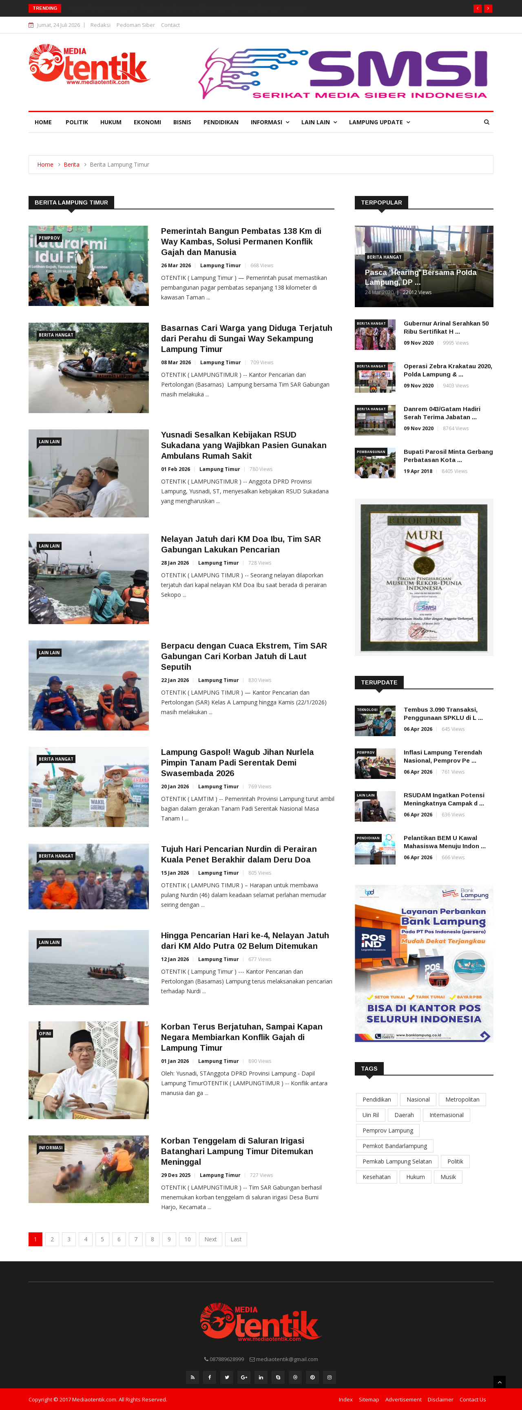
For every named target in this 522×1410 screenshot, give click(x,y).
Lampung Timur (220, 265)
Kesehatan (377, 1177)
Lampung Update (379, 122)
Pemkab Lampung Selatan (397, 1161)
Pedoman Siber (136, 25)
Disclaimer (440, 1399)
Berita (72, 164)
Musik (448, 1177)
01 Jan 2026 (175, 1061)
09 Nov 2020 (419, 342)
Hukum (111, 122)
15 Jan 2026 (175, 872)
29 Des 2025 (175, 1175)
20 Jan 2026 (175, 786)
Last (236, 1239)
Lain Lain (319, 122)
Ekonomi (147, 122)
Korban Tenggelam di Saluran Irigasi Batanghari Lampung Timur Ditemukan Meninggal (237, 1151)
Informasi (270, 122)
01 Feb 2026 (175, 469)
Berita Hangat (56, 335)
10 (187, 1239)
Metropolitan (462, 1099)
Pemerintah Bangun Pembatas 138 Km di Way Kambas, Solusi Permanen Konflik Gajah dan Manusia (241, 242)
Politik (77, 122)
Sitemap (369, 1399)
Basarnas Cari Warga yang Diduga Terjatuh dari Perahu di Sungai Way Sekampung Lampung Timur (246, 338)
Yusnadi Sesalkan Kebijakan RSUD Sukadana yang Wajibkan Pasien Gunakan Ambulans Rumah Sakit (244, 445)
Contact (170, 25)
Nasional (418, 1099)
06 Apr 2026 (418, 729)
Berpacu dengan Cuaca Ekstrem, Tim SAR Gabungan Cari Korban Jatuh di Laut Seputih (244, 656)
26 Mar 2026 (176, 265)
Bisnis (182, 122)
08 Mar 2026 (176, 362)
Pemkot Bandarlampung (395, 1146)
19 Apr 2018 (418, 471)
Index (346, 1399)
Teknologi (367, 709)
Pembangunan (371, 451)
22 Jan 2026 (175, 680)
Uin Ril (371, 1115)
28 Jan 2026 (175, 562)
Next (210, 1239)
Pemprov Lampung (388, 1130)
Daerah (404, 1115)
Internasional (446, 1115)
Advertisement (403, 1399)
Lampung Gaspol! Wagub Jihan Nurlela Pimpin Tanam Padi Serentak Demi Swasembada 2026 (237, 763)
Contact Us (473, 1399)
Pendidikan (221, 122)
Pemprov (49, 238)
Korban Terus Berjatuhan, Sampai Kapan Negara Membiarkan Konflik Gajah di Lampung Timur (242, 1037)
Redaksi (101, 25)
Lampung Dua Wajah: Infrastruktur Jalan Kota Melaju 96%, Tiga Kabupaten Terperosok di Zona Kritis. (204, 7)
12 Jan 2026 (175, 959)
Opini (45, 1033)
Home (43, 122)
